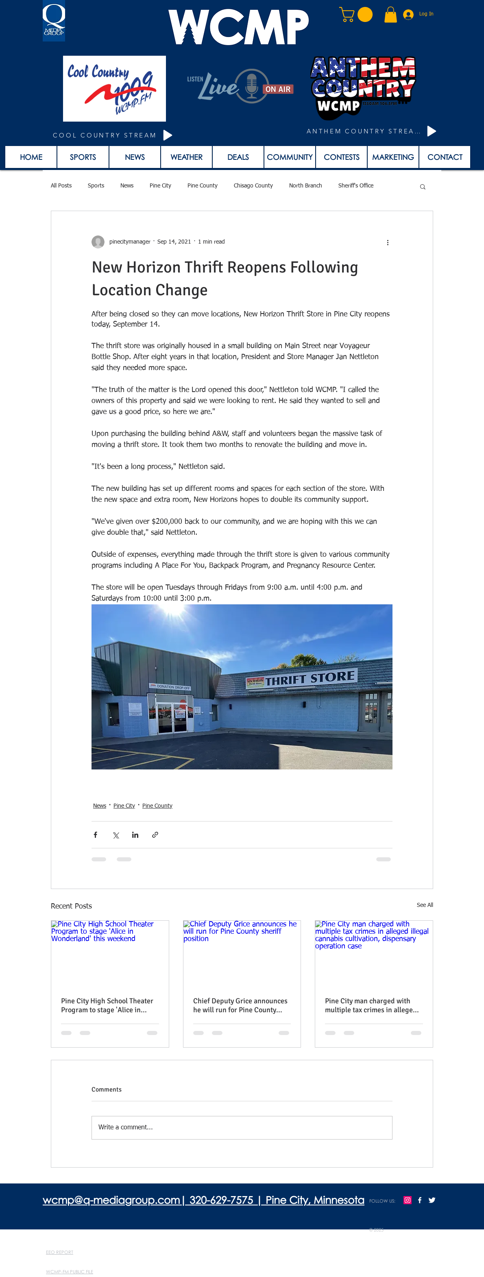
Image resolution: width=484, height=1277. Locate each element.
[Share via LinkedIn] (135, 835)
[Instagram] (407, 1200)
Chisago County (253, 186)
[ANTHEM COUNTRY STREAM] (372, 131)
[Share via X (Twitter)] (115, 835)
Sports (96, 186)
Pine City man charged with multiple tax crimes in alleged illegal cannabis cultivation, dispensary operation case (371, 1005)
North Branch (305, 186)
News (126, 186)
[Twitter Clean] (432, 1200)
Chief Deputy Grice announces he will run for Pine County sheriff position (240, 1005)
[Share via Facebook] (95, 835)
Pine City (160, 186)
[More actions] (387, 242)
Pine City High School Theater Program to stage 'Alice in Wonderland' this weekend (107, 1005)
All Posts (61, 186)
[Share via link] (155, 835)
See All (425, 905)
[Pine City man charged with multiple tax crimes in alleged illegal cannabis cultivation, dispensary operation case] (374, 954)
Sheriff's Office (355, 186)
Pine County (202, 186)
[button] (357, 14)
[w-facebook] (420, 1200)
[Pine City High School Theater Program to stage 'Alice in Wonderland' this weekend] (110, 954)
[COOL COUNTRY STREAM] (114, 135)
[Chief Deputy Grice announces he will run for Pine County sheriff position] (242, 954)
